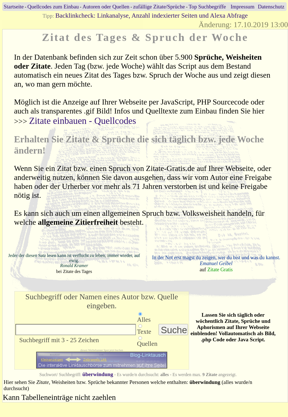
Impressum (242, 7)
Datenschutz (271, 7)
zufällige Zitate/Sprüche (159, 7)
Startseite (14, 7)
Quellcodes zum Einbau (53, 7)
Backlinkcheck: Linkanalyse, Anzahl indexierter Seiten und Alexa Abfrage (151, 15)
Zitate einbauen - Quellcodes (82, 120)
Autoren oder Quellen (105, 7)
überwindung (97, 374)
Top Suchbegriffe (207, 7)
